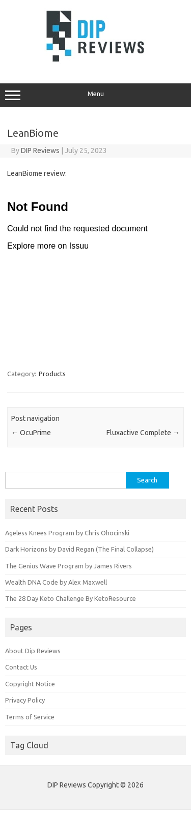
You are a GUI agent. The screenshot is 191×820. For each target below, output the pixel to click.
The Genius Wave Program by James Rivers (68, 565)
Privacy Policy (25, 700)
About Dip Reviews (33, 650)
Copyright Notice (30, 683)
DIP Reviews (40, 150)
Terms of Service (29, 716)
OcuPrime (31, 433)
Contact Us (21, 667)
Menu (95, 95)
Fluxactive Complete (143, 433)
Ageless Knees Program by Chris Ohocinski (67, 532)
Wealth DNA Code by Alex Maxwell (56, 582)
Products (52, 373)
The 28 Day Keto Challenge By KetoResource (70, 598)
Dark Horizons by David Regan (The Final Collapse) (79, 549)
